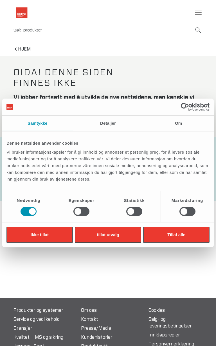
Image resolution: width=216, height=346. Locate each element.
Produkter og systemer (38, 310)
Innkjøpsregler (164, 335)
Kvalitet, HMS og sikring (38, 337)
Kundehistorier (96, 337)
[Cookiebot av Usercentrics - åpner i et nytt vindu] (185, 107)
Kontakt (89, 319)
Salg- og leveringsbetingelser (170, 322)
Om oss (89, 310)
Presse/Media (96, 328)
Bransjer (23, 328)
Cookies (156, 310)
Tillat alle (176, 234)
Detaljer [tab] (108, 123)
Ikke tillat (40, 234)
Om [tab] (178, 123)
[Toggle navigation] (198, 12)
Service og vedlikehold (37, 319)
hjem (24, 49)
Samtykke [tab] (38, 123)
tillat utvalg (108, 234)
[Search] (108, 30)
